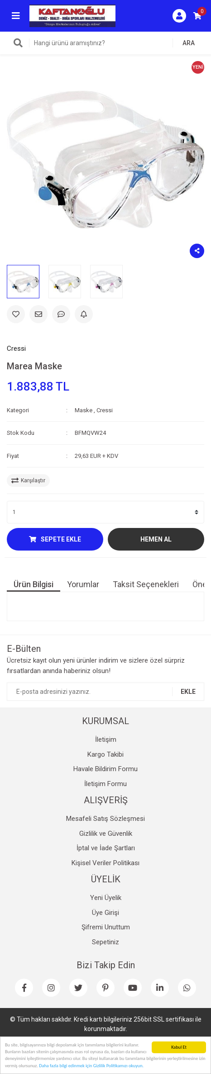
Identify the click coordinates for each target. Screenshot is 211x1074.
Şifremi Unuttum (106, 927)
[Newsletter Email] (105, 691)
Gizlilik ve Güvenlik (105, 833)
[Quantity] (105, 512)
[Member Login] (179, 16)
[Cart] (197, 16)
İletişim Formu (105, 784)
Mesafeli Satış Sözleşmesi (105, 819)
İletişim (105, 739)
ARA (188, 43)
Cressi (16, 348)
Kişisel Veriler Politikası (105, 863)
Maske (83, 410)
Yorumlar (83, 584)
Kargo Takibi (105, 754)
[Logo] (72, 15)
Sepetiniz (105, 942)
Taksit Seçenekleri (146, 584)
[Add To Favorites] (16, 314)
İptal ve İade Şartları (106, 848)
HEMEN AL (156, 539)
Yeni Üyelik (105, 898)
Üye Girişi (105, 913)
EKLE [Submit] (188, 691)
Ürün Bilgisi (33, 584)
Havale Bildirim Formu (105, 769)
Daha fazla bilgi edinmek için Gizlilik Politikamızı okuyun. (91, 1066)
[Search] (105, 43)
